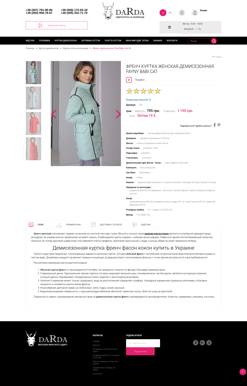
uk (170, 12)
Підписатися (140, 351)
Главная (30, 48)
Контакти (172, 40)
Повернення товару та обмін (104, 368)
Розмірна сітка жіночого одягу (105, 350)
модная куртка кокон (156, 233)
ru (163, 12)
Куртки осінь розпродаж (76, 48)
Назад (216, 57)
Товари (96, 341)
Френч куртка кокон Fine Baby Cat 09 (112, 48)
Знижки (157, 40)
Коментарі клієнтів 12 (138, 99)
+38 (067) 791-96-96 (39, 10)
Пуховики (44, 40)
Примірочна (69, 224)
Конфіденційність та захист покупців (106, 356)
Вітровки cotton (90, 40)
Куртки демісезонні (66, 40)
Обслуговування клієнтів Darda (105, 362)
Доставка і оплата (106, 224)
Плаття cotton (113, 40)
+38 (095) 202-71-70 (74, 12)
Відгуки (30, 40)
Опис (36, 224)
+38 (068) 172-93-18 (74, 10)
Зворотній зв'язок (52, 25)
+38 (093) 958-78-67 (39, 12)
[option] (86, 113)
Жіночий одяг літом (137, 40)
